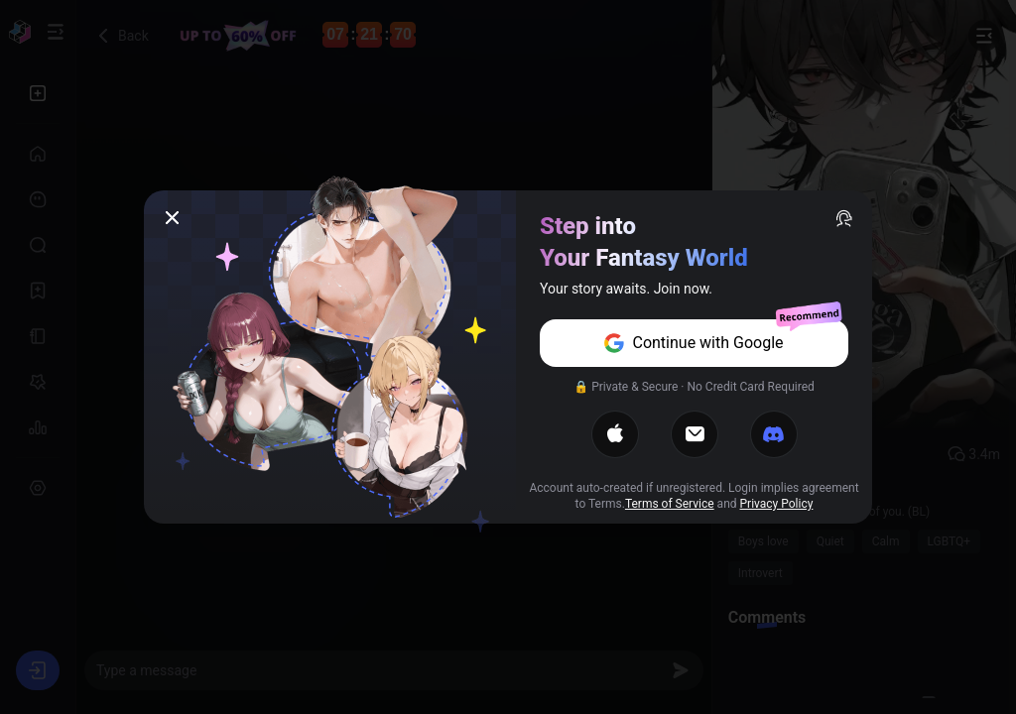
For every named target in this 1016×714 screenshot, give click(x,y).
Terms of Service (669, 504)
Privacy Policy (777, 504)
